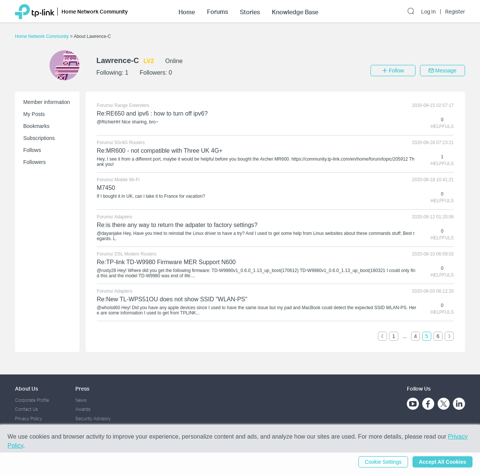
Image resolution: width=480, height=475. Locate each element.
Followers (34, 162)
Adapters (123, 216)
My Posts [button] (34, 114)
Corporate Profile (32, 400)
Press (82, 388)
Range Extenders (131, 105)
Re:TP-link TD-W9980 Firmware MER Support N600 (166, 262)
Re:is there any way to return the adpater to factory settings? (177, 225)
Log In (428, 11)
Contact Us (26, 409)
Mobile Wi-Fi (127, 179)
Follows (32, 150)
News (81, 400)
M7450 (106, 188)
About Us (26, 388)
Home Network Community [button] (95, 11)
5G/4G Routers (129, 142)
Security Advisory (93, 418)
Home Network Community (42, 36)
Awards (82, 409)
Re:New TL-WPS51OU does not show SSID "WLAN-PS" (172, 299)
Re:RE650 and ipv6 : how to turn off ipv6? (152, 113)
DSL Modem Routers (135, 254)
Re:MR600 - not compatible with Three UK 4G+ (159, 150)
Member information (46, 102)
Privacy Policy (28, 418)
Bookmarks (36, 126)
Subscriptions (39, 138)
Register (455, 11)
